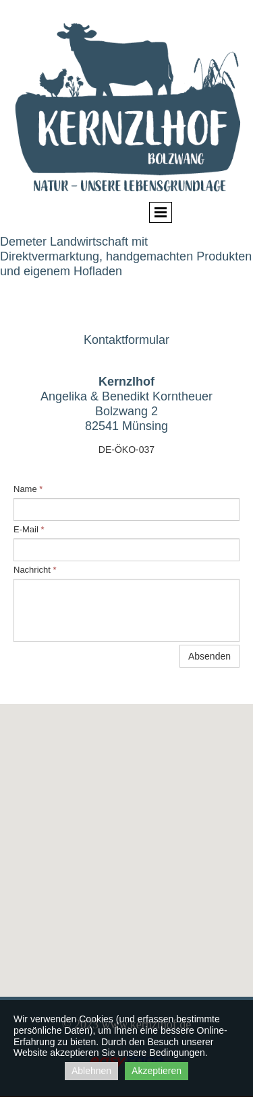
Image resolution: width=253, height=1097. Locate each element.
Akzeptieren (156, 1070)
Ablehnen (91, 1070)
